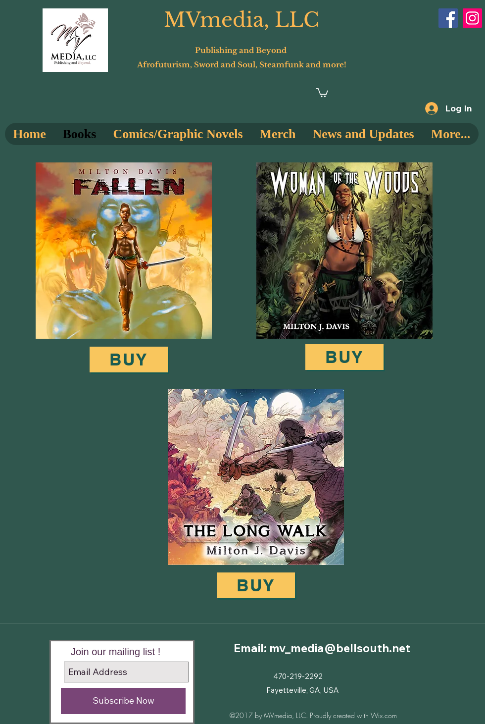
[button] (322, 92)
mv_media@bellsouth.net (339, 648)
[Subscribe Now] (123, 701)
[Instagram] (472, 18)
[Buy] (129, 359)
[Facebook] (448, 18)
